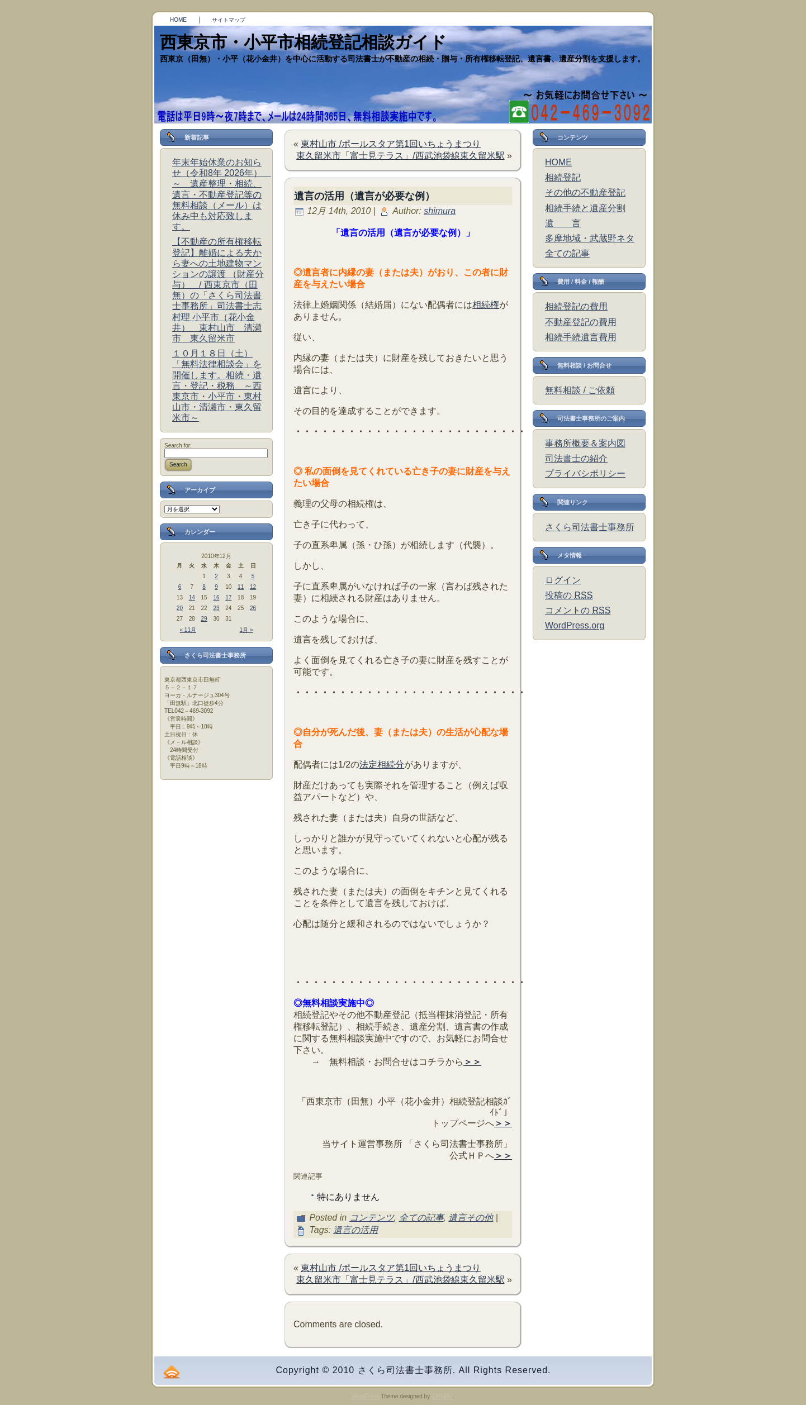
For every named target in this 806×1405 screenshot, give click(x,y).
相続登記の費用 (576, 306)
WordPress (365, 1396)
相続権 (485, 304)
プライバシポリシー (585, 473)
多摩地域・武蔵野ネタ (589, 238)
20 (180, 608)
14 (192, 597)
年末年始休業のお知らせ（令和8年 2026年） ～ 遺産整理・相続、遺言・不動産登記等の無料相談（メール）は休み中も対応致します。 (221, 194)
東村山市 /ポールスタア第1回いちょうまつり (391, 144)
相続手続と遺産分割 (585, 208)
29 (204, 619)
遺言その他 (470, 1217)
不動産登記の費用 (581, 322)
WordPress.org (574, 625)
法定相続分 (381, 764)
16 (216, 597)
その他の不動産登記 (585, 192)
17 (228, 597)
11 (241, 587)
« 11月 (188, 630)
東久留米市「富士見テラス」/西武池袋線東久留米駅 (400, 155)
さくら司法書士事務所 (589, 527)
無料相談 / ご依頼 (580, 390)
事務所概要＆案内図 (585, 443)
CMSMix (442, 1396)
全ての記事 (421, 1217)
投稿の (568, 595)
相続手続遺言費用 (581, 337)
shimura (440, 211)
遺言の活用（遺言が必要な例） (364, 196)
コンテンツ (371, 1217)
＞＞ (472, 1061)
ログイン (563, 580)
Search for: (178, 445)
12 (253, 587)
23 (216, 608)
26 (253, 608)
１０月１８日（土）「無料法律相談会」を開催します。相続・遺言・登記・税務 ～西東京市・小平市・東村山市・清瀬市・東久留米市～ (217, 385)
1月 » (246, 630)
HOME (558, 162)
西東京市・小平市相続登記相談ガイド (303, 42)
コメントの (577, 610)
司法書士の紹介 (576, 458)
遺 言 (563, 223)
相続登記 (563, 177)
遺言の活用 (355, 1230)
